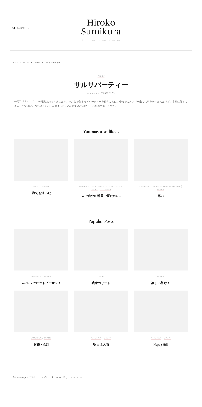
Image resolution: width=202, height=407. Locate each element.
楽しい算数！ (160, 283)
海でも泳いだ (41, 193)
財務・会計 (41, 344)
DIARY (101, 76)
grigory (93, 93)
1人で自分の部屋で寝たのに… (101, 196)
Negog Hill (161, 344)
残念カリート (101, 283)
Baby (36, 186)
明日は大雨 (101, 344)
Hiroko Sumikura (101, 27)
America (84, 186)
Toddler (105, 189)
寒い (160, 196)
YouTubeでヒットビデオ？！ (41, 283)
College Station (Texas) (107, 186)
